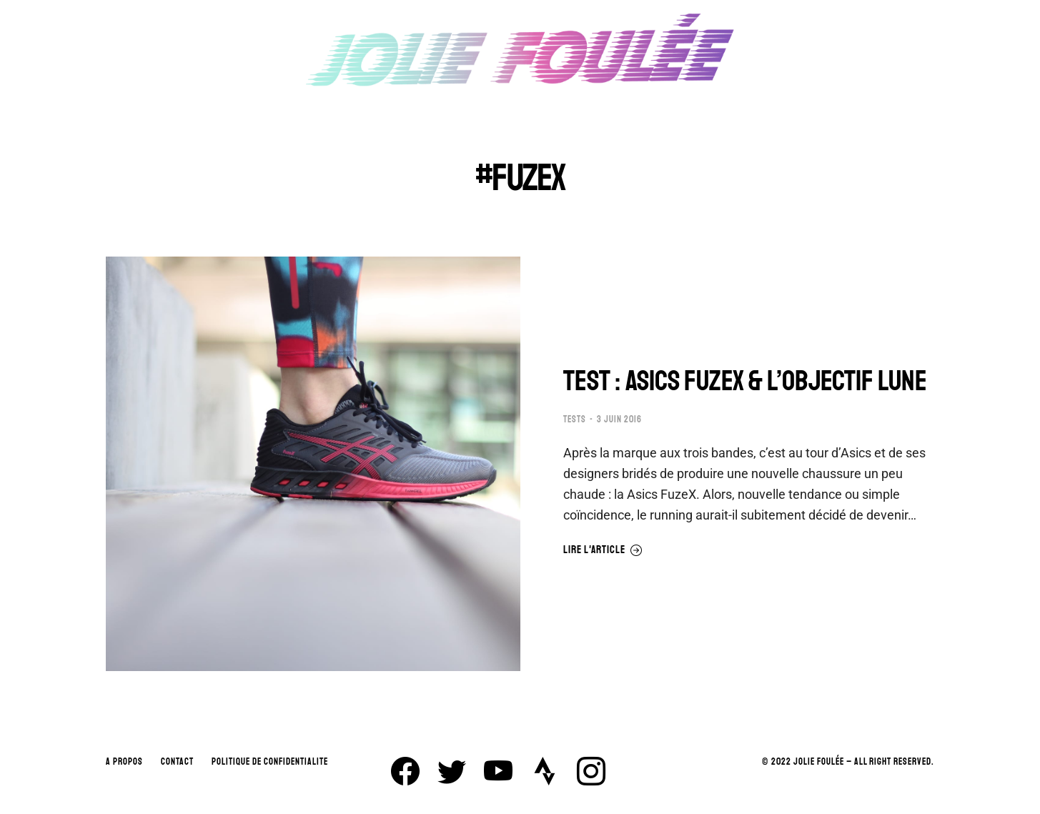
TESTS (574, 419)
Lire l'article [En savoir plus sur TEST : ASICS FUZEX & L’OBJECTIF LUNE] (603, 550)
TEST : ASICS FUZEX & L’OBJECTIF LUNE (745, 381)
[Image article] (313, 464)
